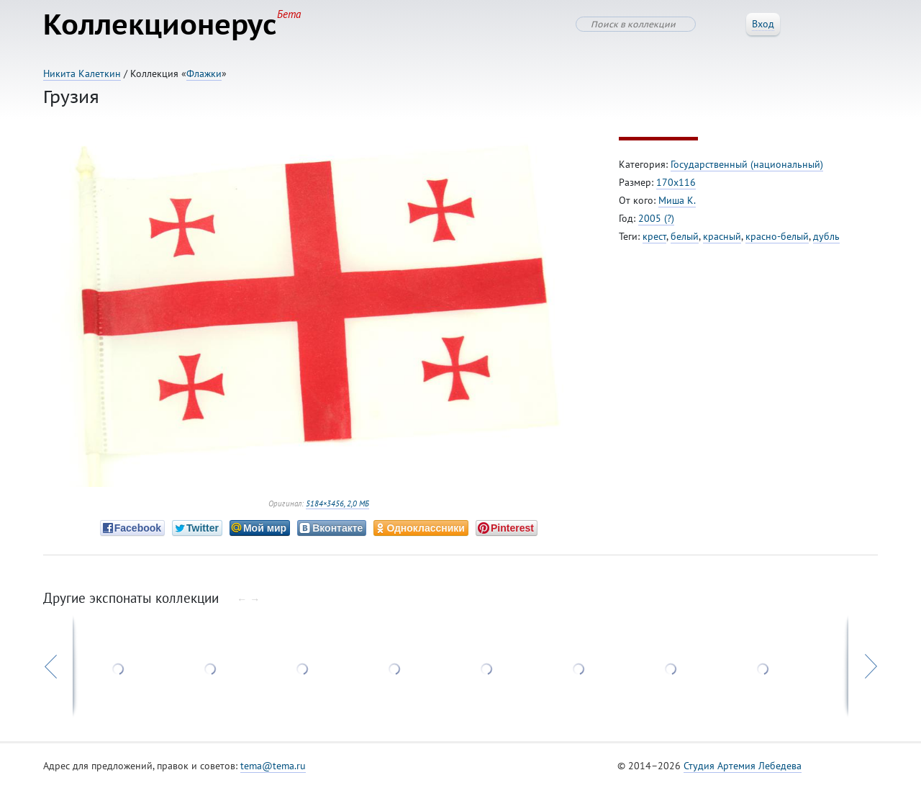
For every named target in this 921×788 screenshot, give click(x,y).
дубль (826, 236)
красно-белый (777, 236)
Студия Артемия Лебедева (743, 765)
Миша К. (677, 200)
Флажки (204, 73)
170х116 (676, 182)
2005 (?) (656, 218)
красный (722, 236)
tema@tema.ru (273, 765)
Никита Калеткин (82, 73)
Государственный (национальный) (747, 164)
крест (654, 236)
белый (685, 236)
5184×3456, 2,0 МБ (337, 503)
